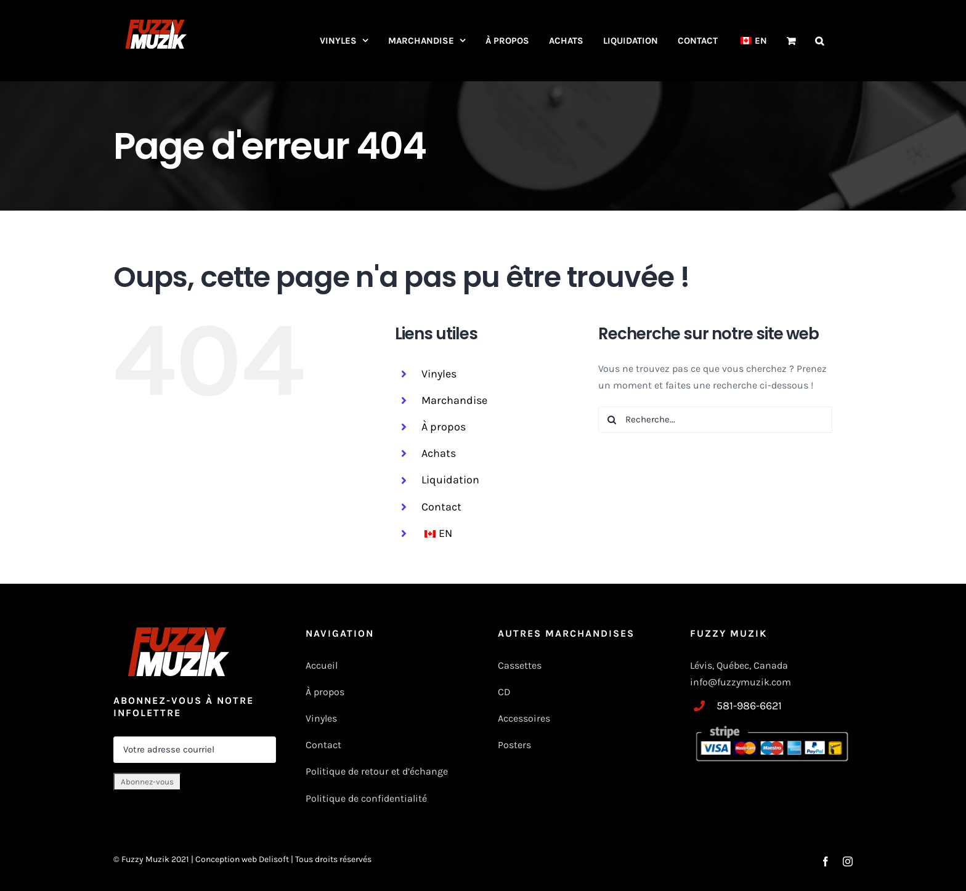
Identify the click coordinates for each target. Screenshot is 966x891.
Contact (441, 507)
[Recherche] (611, 419)
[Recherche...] (715, 419)
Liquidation (450, 479)
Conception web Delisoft (243, 859)
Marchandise (454, 400)
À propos (443, 426)
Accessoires (525, 718)
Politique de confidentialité (366, 798)
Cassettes (520, 665)
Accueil (322, 665)
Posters (514, 745)
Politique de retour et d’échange (377, 771)
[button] (819, 40)
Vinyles (439, 374)
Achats (438, 453)
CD (504, 692)
